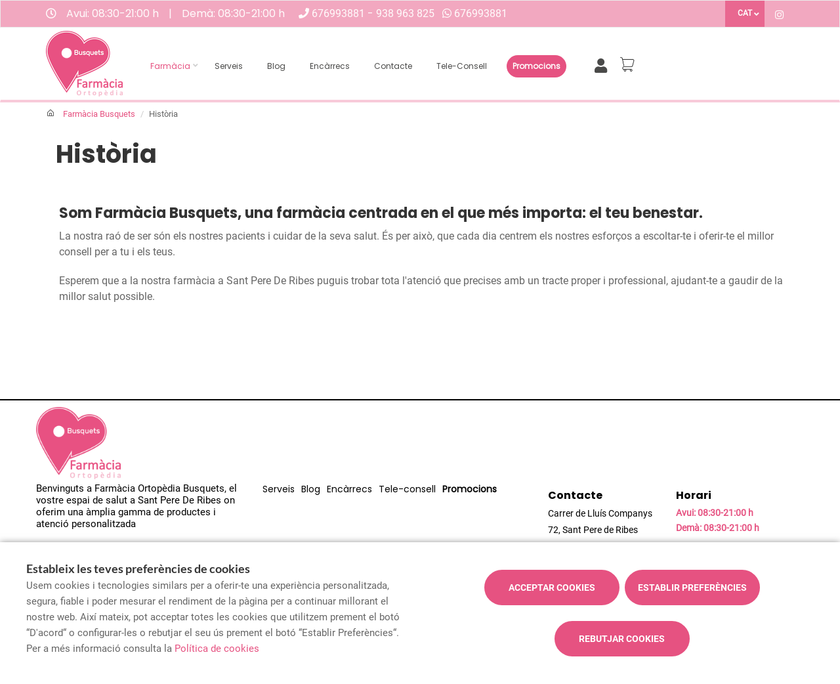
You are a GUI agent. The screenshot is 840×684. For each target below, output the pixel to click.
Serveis (229, 66)
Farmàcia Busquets (99, 114)
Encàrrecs (330, 66)
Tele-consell (461, 66)
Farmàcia (170, 66)
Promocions (536, 66)
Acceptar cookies (552, 587)
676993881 (340, 13)
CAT (745, 13)
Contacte (393, 66)
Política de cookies (217, 648)
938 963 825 (405, 13)
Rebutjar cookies (622, 638)
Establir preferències (692, 587)
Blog (276, 66)
